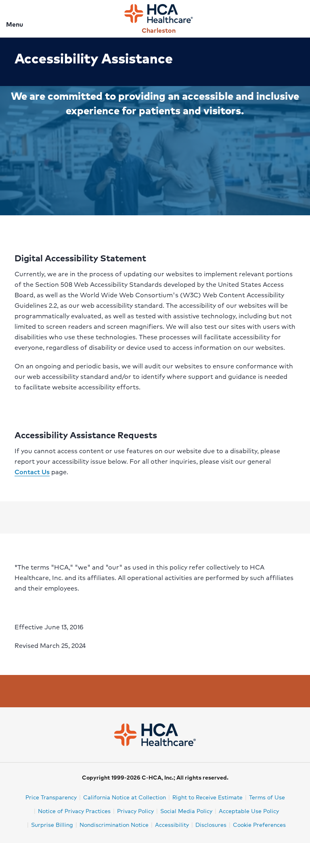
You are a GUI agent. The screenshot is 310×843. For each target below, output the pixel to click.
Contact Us (32, 472)
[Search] (299, 18)
